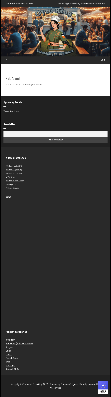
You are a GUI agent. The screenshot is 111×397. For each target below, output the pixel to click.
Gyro (8, 361)
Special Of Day (13, 369)
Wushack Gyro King (14, 170)
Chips (8, 350)
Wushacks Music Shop (15, 181)
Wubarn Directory (13, 188)
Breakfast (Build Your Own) (19, 343)
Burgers (9, 347)
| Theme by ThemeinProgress (63, 384)
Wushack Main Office (15, 166)
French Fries (12, 358)
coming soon (11, 184)
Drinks (9, 354)
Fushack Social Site (14, 173)
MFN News (10, 177)
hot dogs (10, 365)
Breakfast (10, 339)
